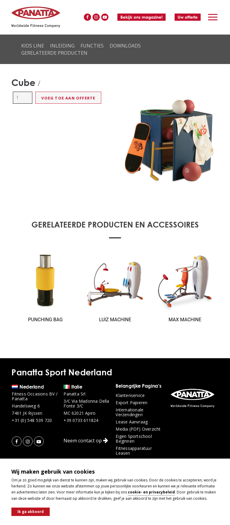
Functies (92, 45)
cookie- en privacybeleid (151, 492)
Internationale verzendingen (129, 412)
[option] (169, 140)
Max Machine (185, 319)
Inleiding (62, 45)
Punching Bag (45, 319)
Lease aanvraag (132, 422)
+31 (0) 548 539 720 (32, 420)
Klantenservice (130, 395)
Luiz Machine (115, 319)
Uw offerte (188, 17)
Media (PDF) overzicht (138, 429)
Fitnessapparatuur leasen (134, 451)
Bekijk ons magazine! (141, 17)
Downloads (125, 45)
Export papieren (131, 402)
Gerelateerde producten (54, 53)
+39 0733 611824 (80, 420)
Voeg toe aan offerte (68, 98)
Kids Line (32, 45)
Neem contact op (85, 440)
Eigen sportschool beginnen (134, 439)
